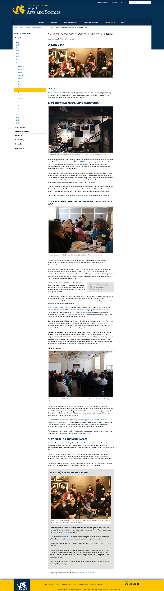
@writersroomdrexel (96, 289)
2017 (17, 105)
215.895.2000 (101, 589)
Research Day (19, 140)
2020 (17, 60)
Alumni (125, 2)
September (21, 75)
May (19, 87)
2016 (17, 108)
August (20, 78)
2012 (17, 120)
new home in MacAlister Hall (61, 532)
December (21, 66)
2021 (17, 57)
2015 (17, 111)
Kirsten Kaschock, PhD (87, 312)
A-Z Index (44, 584)
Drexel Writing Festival (22, 131)
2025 (17, 45)
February (20, 96)
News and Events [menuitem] (110, 22)
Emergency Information (96, 584)
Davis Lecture (19, 148)
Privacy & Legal (66, 584)
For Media (51, 584)
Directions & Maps (83, 584)
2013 (17, 117)
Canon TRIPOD (80, 162)
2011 (17, 123)
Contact (74, 584)
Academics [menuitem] (41, 22)
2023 (17, 51)
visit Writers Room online (85, 573)
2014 (17, 114)
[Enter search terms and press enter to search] (141, 2)
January (20, 99)
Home (15, 27)
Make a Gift (117, 2)
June (19, 84)
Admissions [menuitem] (54, 22)
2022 (17, 54)
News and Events (25, 27)
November (21, 69)
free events (64, 537)
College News (37, 27)
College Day (19, 144)
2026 (17, 42)
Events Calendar (20, 127)
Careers (58, 584)
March (19, 93)
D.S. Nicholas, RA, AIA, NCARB (75, 314)
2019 (45, 27)
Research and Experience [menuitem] (91, 22)
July (19, 81)
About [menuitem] (123, 22)
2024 (17, 48)
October (20, 72)
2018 (17, 102)
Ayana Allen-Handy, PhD (56, 307)
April (52, 27)
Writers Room (52, 93)
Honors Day (18, 135)
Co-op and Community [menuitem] (70, 22)
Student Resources (105, 2)
